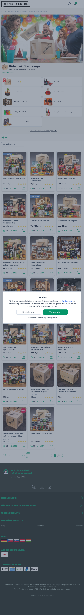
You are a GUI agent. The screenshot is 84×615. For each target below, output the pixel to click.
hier (55, 318)
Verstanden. (55, 312)
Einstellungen (28, 312)
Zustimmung (67, 301)
